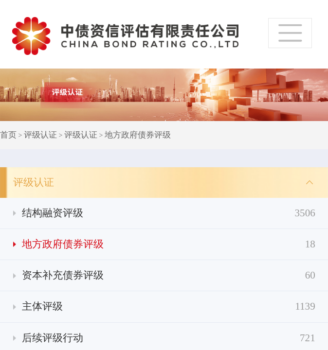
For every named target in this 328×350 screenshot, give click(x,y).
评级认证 (40, 135)
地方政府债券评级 (138, 135)
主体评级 (168, 306)
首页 (8, 135)
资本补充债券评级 (168, 275)
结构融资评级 (168, 213)
